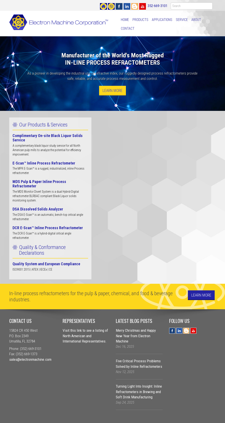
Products (140, 20)
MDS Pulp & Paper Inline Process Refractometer (39, 183)
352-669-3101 (157, 6)
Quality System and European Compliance (46, 264)
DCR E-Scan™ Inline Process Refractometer (48, 227)
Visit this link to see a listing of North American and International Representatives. (85, 335)
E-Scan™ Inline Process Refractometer (44, 163)
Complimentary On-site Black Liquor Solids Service (48, 137)
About (196, 20)
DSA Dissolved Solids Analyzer (38, 209)
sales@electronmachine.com (30, 359)
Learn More (112, 90)
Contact (127, 28)
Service (182, 20)
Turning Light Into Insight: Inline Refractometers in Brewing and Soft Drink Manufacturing (139, 391)
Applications (162, 20)
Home (125, 20)
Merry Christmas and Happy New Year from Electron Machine (136, 335)
